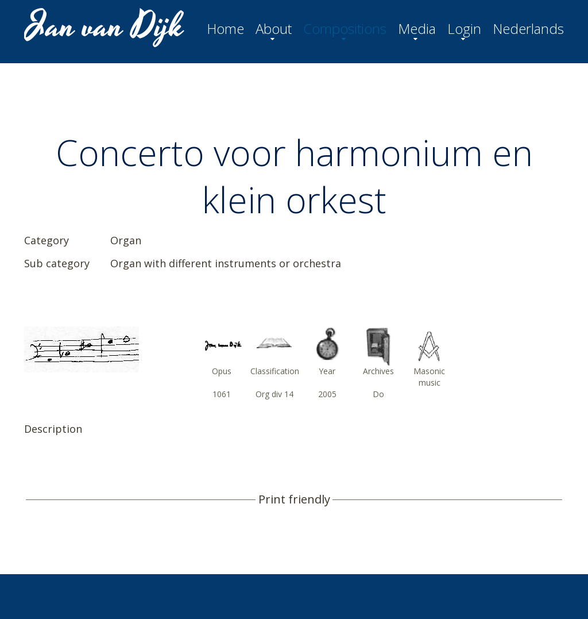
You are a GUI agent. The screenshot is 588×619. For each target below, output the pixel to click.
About (274, 29)
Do (378, 394)
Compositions (344, 29)
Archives (378, 371)
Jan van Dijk (105, 26)
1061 (221, 394)
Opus (221, 371)
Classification (274, 371)
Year (327, 371)
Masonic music (429, 377)
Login (464, 29)
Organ (125, 240)
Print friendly (294, 499)
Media (417, 29)
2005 (327, 394)
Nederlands (528, 29)
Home (225, 29)
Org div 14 (274, 394)
